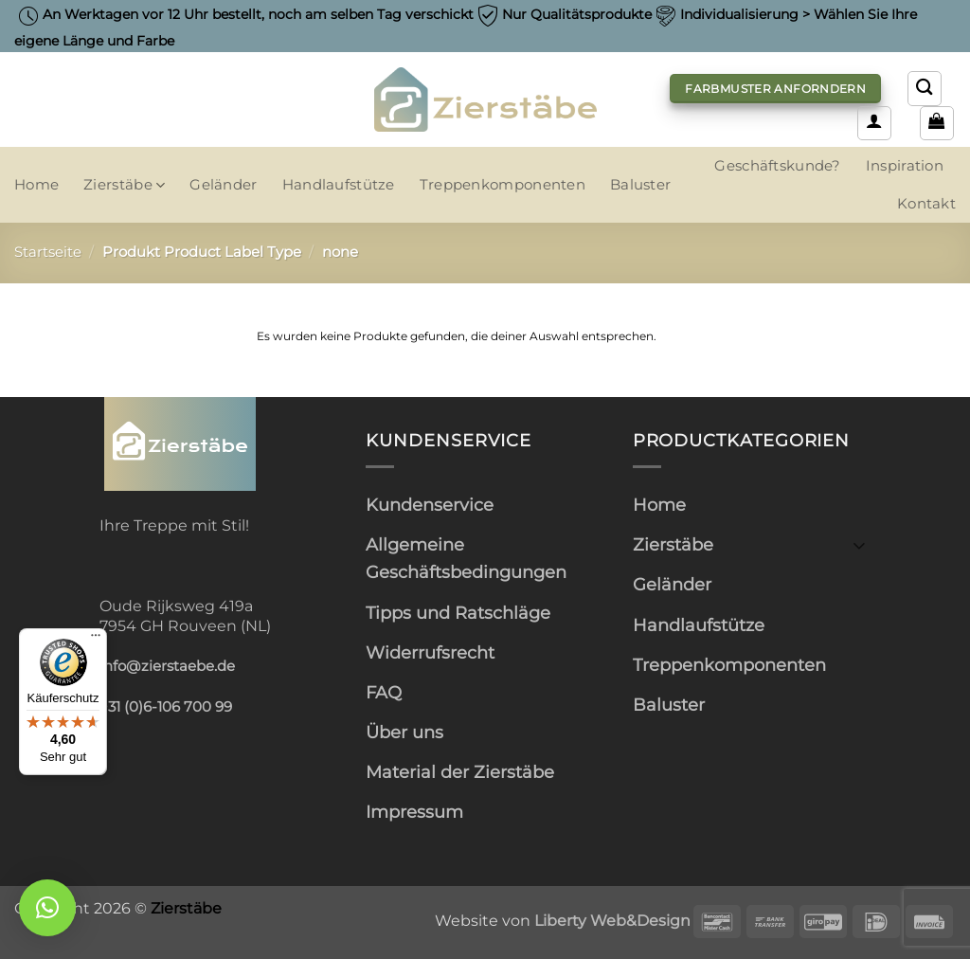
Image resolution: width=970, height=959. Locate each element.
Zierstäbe (124, 185)
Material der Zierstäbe (460, 772)
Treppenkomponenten (502, 184)
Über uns (404, 732)
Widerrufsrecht (430, 652)
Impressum (414, 812)
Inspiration (904, 165)
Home (36, 184)
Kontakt (926, 203)
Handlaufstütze (338, 184)
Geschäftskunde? (777, 165)
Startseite (47, 252)
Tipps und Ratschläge (458, 613)
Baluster (640, 184)
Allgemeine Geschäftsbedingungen (466, 558)
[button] (874, 123)
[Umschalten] (859, 544)
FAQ (384, 692)
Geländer (223, 184)
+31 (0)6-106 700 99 (165, 706)
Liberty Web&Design (612, 920)
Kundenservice (430, 505)
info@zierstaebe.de (167, 666)
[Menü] (95, 639)
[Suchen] (924, 88)
